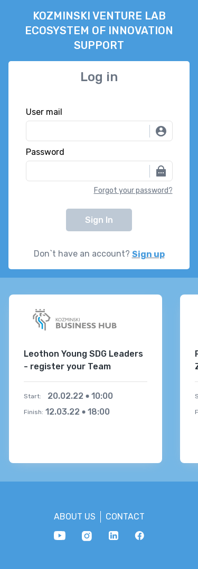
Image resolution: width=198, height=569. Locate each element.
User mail (44, 112)
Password (45, 152)
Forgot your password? (133, 190)
